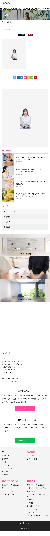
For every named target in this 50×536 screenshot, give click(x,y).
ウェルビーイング (9, 212)
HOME (3, 451)
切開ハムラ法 (31, 491)
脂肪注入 (5, 488)
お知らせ (5, 471)
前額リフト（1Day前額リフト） (37, 485)
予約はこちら (25, 408)
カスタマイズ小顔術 (8, 494)
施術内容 (5, 459)
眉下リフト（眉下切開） (35, 509)
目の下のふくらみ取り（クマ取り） (38, 515)
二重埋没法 (30, 512)
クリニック (5, 456)
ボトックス (30, 456)
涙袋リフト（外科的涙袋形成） (37, 488)
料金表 (4, 462)
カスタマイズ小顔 (10, 481)
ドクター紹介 (6, 465)
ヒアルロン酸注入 (32, 459)
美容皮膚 (7, 227)
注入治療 (31, 452)
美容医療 (7, 217)
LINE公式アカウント (25, 440)
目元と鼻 (31, 481)
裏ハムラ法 (30, 500)
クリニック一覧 (7, 468)
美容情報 (7, 222)
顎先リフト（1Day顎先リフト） (12, 485)
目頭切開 (30, 503)
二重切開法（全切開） (34, 506)
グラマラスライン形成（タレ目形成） (37, 495)
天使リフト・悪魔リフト (10, 491)
